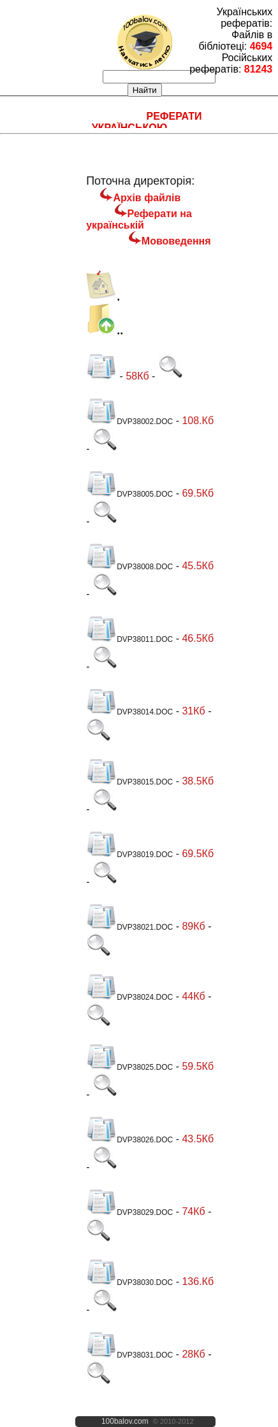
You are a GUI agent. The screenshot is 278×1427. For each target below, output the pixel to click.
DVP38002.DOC (129, 421)
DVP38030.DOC (129, 1282)
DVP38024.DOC (129, 997)
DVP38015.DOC (129, 781)
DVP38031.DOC (129, 1355)
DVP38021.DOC (129, 927)
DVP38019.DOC (129, 854)
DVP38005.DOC (129, 494)
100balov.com (125, 1421)
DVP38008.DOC (129, 566)
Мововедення (176, 241)
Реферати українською (147, 122)
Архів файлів (146, 197)
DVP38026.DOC (129, 1139)
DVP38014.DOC (129, 711)
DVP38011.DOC (129, 639)
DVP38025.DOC (129, 1067)
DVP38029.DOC (129, 1212)
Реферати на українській (139, 219)
